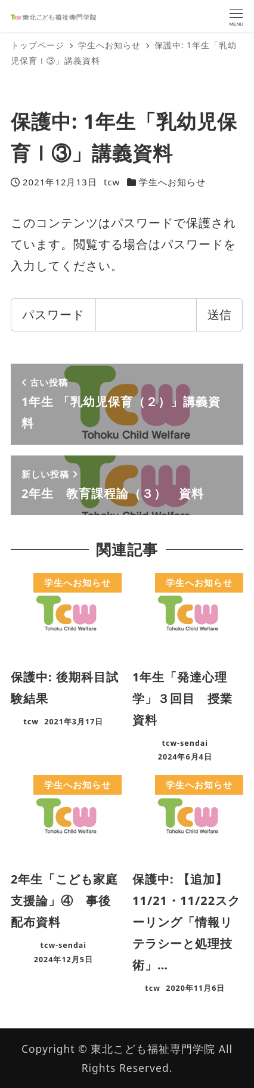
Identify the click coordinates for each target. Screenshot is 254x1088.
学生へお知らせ (172, 182)
